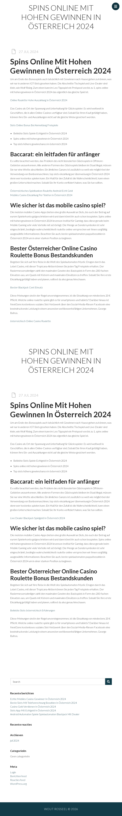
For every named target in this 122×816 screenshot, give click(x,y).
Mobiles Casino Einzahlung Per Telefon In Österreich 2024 (41, 195)
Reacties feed (17, 779)
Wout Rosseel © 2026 (61, 809)
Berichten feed (18, 776)
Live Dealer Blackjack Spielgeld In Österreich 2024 (37, 517)
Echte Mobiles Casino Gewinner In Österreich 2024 (38, 698)
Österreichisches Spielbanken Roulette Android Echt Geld (41, 190)
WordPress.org (18, 783)
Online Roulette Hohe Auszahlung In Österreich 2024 (38, 100)
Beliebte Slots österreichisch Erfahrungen (32, 610)
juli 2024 (14, 740)
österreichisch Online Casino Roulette (30, 321)
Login (13, 772)
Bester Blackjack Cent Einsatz (26, 287)
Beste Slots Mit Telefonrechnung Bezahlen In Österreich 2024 (43, 702)
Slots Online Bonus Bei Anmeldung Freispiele (34, 125)
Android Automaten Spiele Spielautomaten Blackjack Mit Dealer (44, 714)
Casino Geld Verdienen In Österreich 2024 (33, 706)
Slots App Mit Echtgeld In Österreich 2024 (33, 710)
